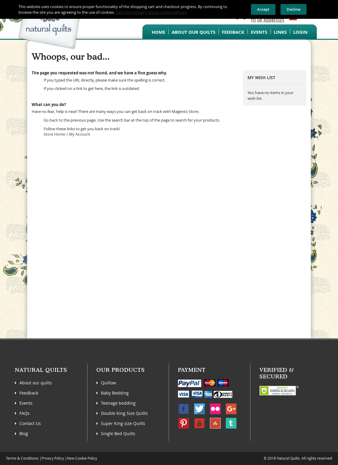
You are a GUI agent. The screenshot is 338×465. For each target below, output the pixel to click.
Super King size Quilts (123, 423)
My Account (79, 134)
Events (259, 32)
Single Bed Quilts (118, 433)
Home (158, 32)
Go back (51, 120)
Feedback (233, 32)
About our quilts (193, 32)
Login (300, 32)
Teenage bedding (118, 403)
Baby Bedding (115, 393)
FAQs (24, 413)
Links (280, 32)
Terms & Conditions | (24, 458)
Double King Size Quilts (124, 413)
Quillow (108, 383)
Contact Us (30, 423)
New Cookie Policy (82, 458)
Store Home (54, 134)
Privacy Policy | (54, 458)
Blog (23, 433)
